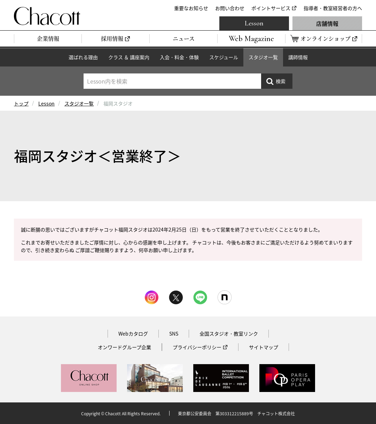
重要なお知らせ (191, 8)
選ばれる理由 (83, 57)
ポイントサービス (270, 8)
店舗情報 (327, 23)
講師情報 (298, 57)
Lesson (254, 23)
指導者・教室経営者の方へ (333, 8)
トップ (21, 103)
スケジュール (223, 57)
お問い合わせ (229, 8)
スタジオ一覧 (263, 57)
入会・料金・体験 (179, 57)
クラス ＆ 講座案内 (128, 57)
